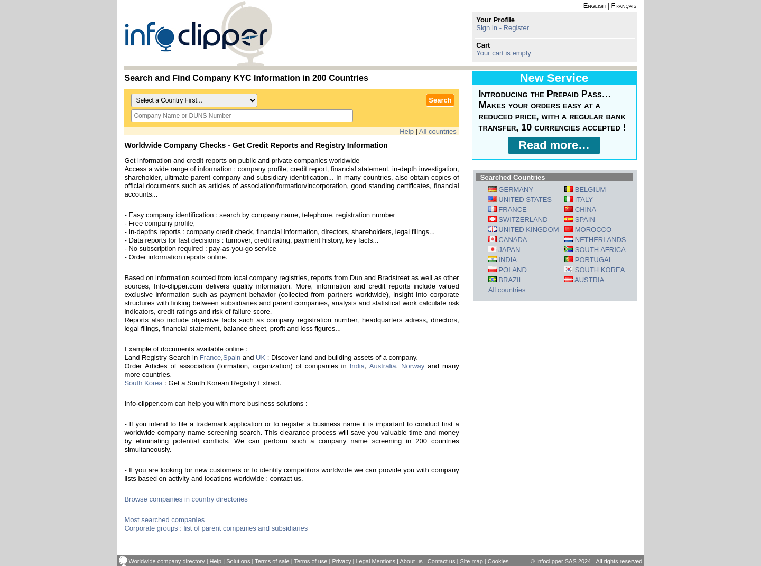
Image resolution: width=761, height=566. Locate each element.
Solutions (238, 561)
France (210, 357)
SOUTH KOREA (594, 270)
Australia (382, 366)
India (357, 366)
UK (260, 357)
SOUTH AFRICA (595, 250)
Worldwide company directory (167, 561)
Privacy (341, 561)
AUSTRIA (584, 280)
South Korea (143, 383)
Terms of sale (272, 561)
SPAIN (579, 220)
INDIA (502, 260)
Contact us (442, 561)
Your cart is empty (503, 53)
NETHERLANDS (595, 240)
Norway (412, 366)
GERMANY (510, 189)
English (594, 6)
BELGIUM (585, 189)
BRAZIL (505, 280)
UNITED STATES (520, 199)
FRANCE (507, 210)
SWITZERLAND (518, 220)
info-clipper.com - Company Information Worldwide (198, 33)
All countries (438, 131)
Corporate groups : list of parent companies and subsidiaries (216, 528)
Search (440, 100)
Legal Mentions (375, 561)
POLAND (507, 270)
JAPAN (504, 250)
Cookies (498, 561)
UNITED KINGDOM (523, 230)
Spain (231, 357)
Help (407, 131)
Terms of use (310, 561)
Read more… (554, 145)
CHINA (580, 210)
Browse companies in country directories (185, 499)
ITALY (578, 199)
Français (624, 6)
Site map (471, 561)
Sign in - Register (502, 28)
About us (411, 561)
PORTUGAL (588, 260)
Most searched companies (164, 520)
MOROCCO (587, 230)
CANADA (507, 240)
